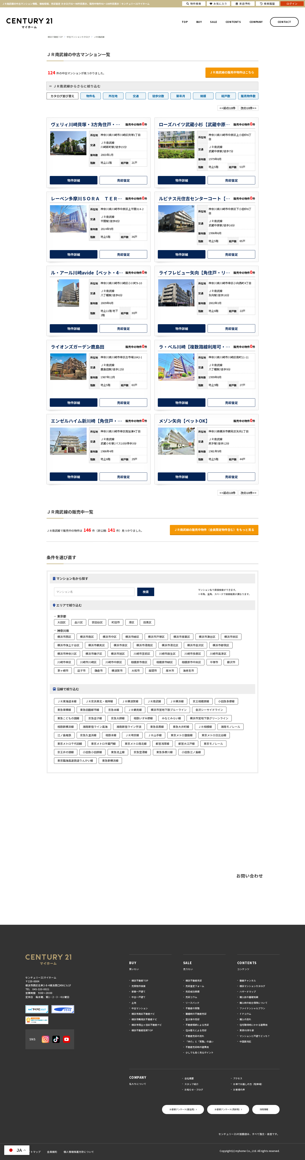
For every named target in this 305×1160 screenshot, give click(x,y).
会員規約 (52, 1151)
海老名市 (188, 671)
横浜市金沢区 (195, 645)
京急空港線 (140, 752)
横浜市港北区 (170, 645)
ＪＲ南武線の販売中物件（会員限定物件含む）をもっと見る (214, 529)
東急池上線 (118, 752)
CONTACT (284, 22)
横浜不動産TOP (140, 980)
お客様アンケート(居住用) (181, 1109)
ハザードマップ (248, 991)
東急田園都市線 (89, 710)
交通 (136, 96)
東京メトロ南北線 (136, 744)
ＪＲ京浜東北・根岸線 (99, 701)
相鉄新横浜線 (65, 727)
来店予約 (243, 3)
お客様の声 (239, 1089)
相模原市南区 (139, 662)
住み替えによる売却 (196, 1030)
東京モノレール (213, 744)
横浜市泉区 (121, 645)
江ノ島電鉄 (64, 735)
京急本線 (113, 710)
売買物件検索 (139, 986)
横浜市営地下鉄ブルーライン (169, 710)
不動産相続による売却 (197, 1024)
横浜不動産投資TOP (142, 1030)
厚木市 (170, 671)
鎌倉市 (98, 671)
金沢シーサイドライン (209, 710)
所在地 (113, 96)
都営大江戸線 (186, 744)
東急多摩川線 (164, 752)
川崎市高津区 (218, 654)
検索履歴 (267, 3)
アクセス (237, 1078)
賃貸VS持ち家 (247, 1030)
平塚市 (214, 662)
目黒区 (147, 622)
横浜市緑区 (132, 637)
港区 (131, 622)
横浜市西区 (64, 637)
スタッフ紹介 (191, 1084)
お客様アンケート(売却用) (227, 1109)
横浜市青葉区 (181, 637)
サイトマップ (33, 1151)
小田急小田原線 (92, 752)
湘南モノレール (230, 727)
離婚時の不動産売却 (196, 1013)
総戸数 (225, 96)
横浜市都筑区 (221, 645)
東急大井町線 (181, 727)
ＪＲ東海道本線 (67, 701)
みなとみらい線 (171, 718)
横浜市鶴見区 (96, 645)
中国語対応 (245, 1041)
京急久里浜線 (88, 735)
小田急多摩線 (226, 701)
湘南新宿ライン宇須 (128, 727)
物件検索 (193, 3)
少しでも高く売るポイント (200, 1052)
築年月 (180, 96)
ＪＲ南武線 (154, 701)
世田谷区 (97, 622)
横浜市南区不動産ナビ (143, 1013)
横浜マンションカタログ (252, 986)
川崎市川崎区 (88, 662)
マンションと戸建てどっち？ (255, 1036)
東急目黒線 (157, 727)
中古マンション (140, 1008)
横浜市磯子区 (94, 654)
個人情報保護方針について (79, 1151)
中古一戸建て (139, 997)
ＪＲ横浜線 (177, 701)
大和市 (136, 671)
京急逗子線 (95, 718)
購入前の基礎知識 (249, 997)
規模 (203, 96)
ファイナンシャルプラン (252, 1008)
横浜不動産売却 (194, 980)
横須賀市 (117, 671)
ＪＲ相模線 (205, 727)
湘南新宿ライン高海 (95, 727)
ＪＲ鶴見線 (135, 710)
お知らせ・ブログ (193, 1089)
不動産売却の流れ (195, 1036)
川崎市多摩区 (192, 654)
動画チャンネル (248, 980)
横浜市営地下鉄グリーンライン (209, 718)
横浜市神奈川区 (67, 654)
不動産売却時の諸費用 (197, 1047)
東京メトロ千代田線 (69, 744)
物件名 (90, 96)
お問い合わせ (249, 876)
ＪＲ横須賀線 (130, 701)
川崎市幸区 (64, 662)
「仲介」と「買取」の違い (200, 1041)
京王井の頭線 (65, 752)
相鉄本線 (110, 735)
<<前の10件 (227, 108)
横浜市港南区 (144, 645)
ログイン (292, 3)
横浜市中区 (109, 637)
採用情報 (264, 1109)
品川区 (79, 622)
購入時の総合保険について (254, 1002)
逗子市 (81, 671)
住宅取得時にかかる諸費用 (254, 1024)
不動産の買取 (193, 1008)
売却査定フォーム (195, 986)
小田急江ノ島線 (191, 752)
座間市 (153, 671)
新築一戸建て (139, 991)
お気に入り (218, 3)
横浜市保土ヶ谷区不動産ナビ (147, 1024)
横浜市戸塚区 (156, 637)
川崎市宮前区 (142, 654)
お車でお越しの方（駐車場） (248, 1084)
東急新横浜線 (110, 761)
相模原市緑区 (164, 662)
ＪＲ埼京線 (132, 735)
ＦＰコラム (245, 1013)
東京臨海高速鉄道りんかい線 (75, 761)
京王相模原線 (201, 701)
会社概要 (189, 1078)
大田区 (61, 622)
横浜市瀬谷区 (207, 637)
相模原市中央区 (191, 662)
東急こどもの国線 (68, 718)
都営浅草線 (162, 744)
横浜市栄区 (231, 637)
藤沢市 (231, 662)
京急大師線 (118, 718)
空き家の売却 (193, 1019)
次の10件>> (248, 108)
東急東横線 (64, 710)
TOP (185, 22)
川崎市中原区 (113, 662)
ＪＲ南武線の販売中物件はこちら (232, 72)
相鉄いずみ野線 (143, 718)
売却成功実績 (193, 991)
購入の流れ (245, 1019)
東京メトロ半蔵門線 (103, 744)
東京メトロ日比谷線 (214, 735)
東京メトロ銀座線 (182, 735)
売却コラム (191, 997)
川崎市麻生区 (167, 654)
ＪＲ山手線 (155, 735)
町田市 (116, 622)
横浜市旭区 (118, 654)
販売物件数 (248, 96)
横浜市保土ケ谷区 (68, 645)
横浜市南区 (87, 637)
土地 (134, 1002)
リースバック (192, 1002)
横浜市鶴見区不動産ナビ (144, 1019)
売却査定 (123, 180)
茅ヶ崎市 (62, 671)
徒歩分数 (158, 96)
